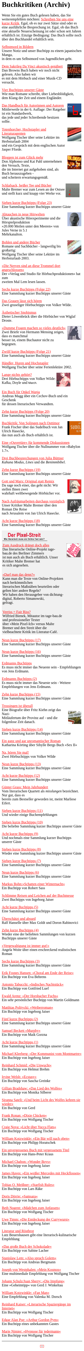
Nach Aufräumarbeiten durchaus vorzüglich (33, 501)
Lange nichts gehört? (17, 375)
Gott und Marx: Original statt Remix (28, 481)
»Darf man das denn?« (18, 574)
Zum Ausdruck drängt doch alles (25, 545)
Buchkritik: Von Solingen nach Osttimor (31, 423)
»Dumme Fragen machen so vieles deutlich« (34, 328)
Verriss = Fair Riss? (16, 612)
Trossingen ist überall (17, 706)
